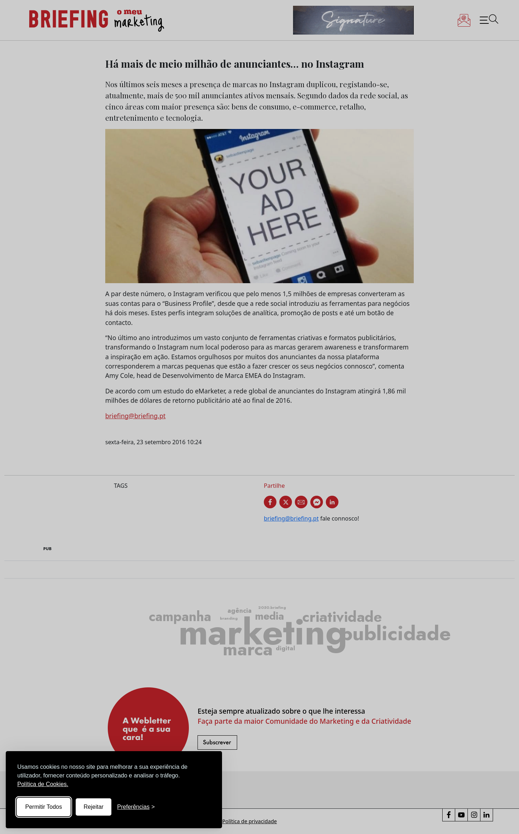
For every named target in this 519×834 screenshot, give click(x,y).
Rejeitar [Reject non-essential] (93, 807)
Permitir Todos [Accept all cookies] (43, 807)
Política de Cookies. (42, 784)
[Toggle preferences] (136, 807)
